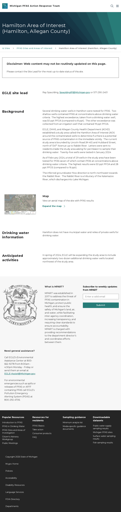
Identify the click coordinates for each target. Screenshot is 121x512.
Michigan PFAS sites (102, 432)
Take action (37, 429)
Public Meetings (10, 443)
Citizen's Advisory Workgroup (10, 438)
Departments (11, 506)
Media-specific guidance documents (74, 427)
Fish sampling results (103, 442)
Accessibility (11, 478)
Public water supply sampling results (102, 427)
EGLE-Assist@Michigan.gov (19, 373)
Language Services (14, 492)
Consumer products (41, 433)
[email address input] (101, 296)
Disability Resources (15, 485)
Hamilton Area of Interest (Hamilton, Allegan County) (88, 48)
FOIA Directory (12, 499)
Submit (100, 305)
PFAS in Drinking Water (13, 426)
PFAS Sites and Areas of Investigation (13, 431)
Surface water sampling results (104, 437)
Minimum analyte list (73, 422)
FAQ (34, 437)
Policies (9, 471)
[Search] (112, 6)
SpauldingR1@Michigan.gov (74, 92)
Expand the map (54, 206)
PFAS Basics (38, 426)
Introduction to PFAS (12, 422)
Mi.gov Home (12, 464)
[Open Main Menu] (117, 6)
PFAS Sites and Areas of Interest (34, 48)
